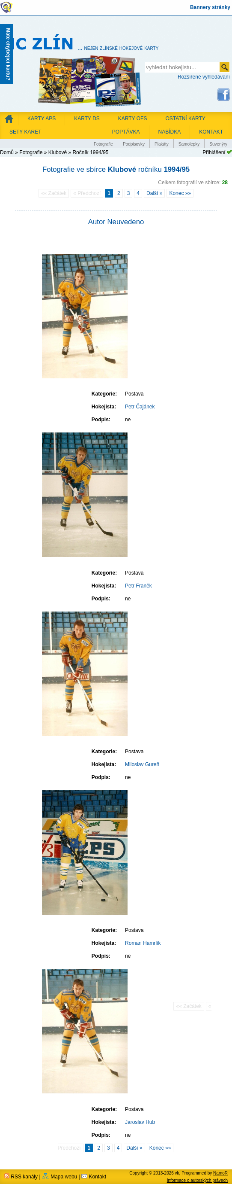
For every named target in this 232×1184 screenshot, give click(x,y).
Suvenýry (218, 144)
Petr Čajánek (140, 407)
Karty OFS (132, 119)
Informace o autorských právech (197, 1180)
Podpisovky (134, 144)
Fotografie (103, 144)
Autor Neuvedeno (116, 222)
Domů (7, 152)
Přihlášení (213, 152)
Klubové (57, 152)
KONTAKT (211, 132)
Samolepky (188, 144)
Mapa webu (64, 1177)
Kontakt (97, 1177)
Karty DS (87, 119)
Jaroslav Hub (140, 1122)
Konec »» (180, 193)
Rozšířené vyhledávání (204, 77)
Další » (154, 193)
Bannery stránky (210, 7)
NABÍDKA (169, 132)
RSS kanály (24, 1177)
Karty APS (41, 119)
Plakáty (162, 144)
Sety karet (25, 132)
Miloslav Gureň (142, 764)
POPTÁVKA (126, 132)
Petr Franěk (138, 586)
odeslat (224, 67)
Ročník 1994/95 (90, 152)
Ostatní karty (185, 119)
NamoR (220, 1173)
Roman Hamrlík (143, 943)
